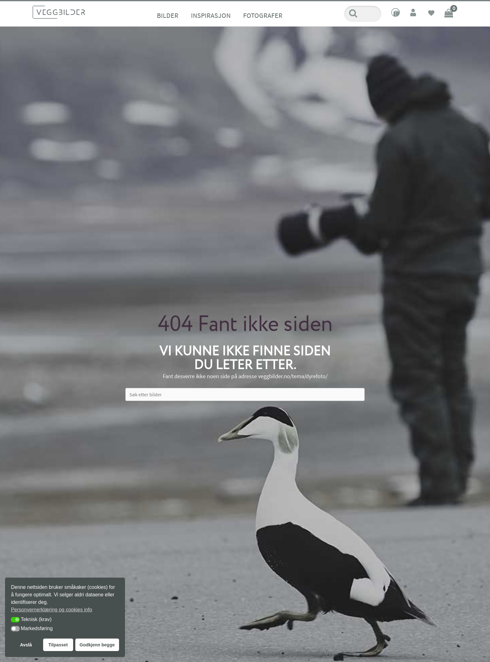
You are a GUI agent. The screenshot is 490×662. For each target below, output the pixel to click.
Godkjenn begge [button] (97, 644)
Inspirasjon (211, 15)
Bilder (167, 15)
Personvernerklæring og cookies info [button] (51, 609)
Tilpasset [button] (58, 644)
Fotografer (262, 15)
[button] (15, 619)
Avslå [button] (26, 644)
